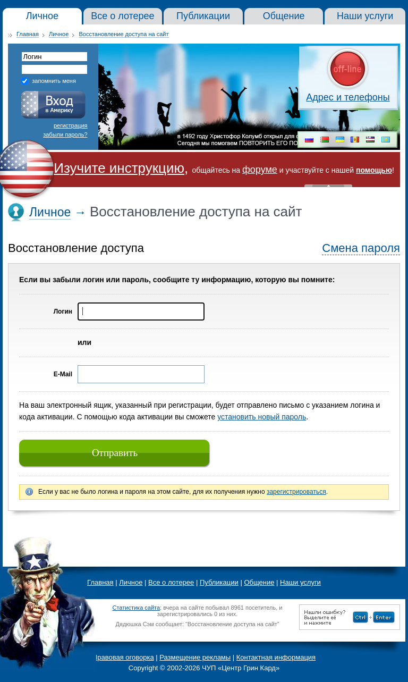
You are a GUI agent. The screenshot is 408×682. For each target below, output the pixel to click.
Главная (27, 34)
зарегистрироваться (296, 491)
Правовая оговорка (123, 657)
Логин (63, 311)
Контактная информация (276, 657)
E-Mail (63, 374)
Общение (259, 582)
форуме (259, 169)
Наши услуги (300, 582)
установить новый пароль (261, 416)
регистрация (71, 125)
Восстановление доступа (76, 248)
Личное (59, 34)
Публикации (219, 582)
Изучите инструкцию (119, 168)
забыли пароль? (65, 134)
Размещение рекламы (195, 657)
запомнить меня (54, 81)
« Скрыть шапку (328, 185)
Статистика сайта (136, 607)
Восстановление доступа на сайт (123, 34)
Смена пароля (361, 248)
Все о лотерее (171, 582)
